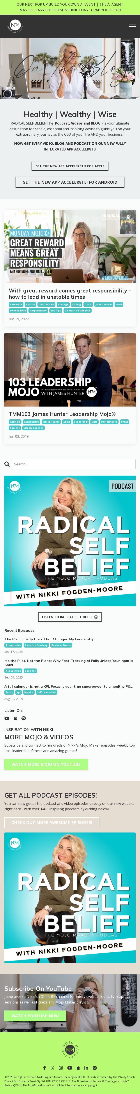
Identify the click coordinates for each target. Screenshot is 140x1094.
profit (124, 421)
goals (88, 304)
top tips (56, 310)
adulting (15, 421)
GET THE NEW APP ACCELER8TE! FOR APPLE (70, 166)
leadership (81, 421)
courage (63, 304)
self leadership (46, 692)
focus (9, 692)
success (15, 427)
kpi (18, 692)
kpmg (66, 421)
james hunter (104, 304)
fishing (76, 304)
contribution (46, 304)
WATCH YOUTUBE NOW (35, 1015)
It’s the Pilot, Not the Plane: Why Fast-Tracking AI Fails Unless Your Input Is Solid (68, 663)
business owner (61, 645)
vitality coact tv (33, 427)
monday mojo (18, 310)
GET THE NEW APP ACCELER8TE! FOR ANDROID (70, 182)
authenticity (31, 421)
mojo (94, 421)
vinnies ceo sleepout (77, 310)
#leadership (13, 645)
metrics (28, 692)
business (30, 670)
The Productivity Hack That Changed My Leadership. (49, 639)
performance (109, 421)
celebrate (16, 304)
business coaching (36, 645)
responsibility (38, 310)
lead (119, 304)
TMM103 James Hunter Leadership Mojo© (62, 414)
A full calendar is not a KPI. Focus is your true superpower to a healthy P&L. (68, 686)
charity (30, 304)
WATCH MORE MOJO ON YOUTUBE (46, 764)
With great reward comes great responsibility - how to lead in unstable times (70, 293)
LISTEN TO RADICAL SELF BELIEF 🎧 (70, 617)
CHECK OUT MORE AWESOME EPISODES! (51, 822)
